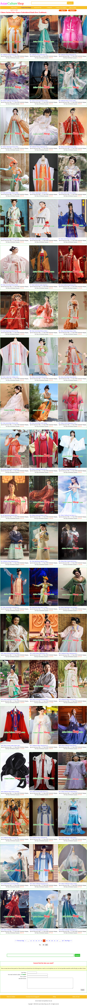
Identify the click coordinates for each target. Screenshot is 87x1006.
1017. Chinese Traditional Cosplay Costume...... (68, 883)
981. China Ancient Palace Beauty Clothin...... (68, 331)
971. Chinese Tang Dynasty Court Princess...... (39, 192)
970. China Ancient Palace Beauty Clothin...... (10, 192)
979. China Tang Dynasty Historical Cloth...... (10, 331)
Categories (49, 7)
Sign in (63, 10)
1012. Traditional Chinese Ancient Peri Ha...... (10, 837)
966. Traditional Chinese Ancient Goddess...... (68, 100)
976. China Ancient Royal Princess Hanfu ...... (10, 285)
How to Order (73, 7)
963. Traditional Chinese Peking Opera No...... (68, 54)
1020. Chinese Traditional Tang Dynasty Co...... (68, 929)
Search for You (37, 7)
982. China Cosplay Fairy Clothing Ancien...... (10, 377)
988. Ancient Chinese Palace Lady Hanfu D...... (10, 469)
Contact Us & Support (61, 7)
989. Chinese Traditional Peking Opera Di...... (39, 469)
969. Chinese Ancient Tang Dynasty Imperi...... (68, 146)
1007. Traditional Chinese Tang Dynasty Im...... (39, 745)
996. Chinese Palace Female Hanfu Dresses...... (68, 561)
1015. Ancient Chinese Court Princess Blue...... (10, 883)
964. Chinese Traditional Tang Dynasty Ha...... (10, 100)
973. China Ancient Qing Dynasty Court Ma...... (10, 238)
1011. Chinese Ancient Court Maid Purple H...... (68, 791)
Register (72, 10)
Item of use (76, 998)
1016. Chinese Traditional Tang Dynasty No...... (39, 883)
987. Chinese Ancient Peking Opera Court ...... (68, 423)
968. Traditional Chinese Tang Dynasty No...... (39, 146)
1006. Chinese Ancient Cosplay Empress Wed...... (11, 745)
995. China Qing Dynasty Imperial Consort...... (39, 561)
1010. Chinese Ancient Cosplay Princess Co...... (39, 791)
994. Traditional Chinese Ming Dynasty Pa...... (10, 561)
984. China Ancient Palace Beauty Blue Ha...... (68, 377)
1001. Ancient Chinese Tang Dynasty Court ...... (39, 653)
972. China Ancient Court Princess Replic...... (68, 192)
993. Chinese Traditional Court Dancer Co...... (68, 515)
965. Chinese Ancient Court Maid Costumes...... (39, 100)
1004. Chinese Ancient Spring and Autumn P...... (39, 699)
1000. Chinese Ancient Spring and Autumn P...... (11, 653)
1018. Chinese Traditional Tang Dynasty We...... (10, 929)
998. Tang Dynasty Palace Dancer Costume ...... (39, 607)
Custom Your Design (26, 7)
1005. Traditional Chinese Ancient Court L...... (68, 699)
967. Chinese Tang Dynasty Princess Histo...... (10, 146)
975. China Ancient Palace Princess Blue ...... (68, 238)
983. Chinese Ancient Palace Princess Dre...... (39, 377)
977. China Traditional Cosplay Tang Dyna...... (39, 285)
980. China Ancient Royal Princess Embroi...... (39, 331)
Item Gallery (14, 7)
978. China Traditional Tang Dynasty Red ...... (68, 285)
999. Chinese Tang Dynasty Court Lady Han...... (68, 607)
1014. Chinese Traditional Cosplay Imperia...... (68, 837)
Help (54, 998)
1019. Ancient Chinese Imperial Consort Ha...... (39, 929)
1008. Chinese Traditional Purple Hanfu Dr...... (68, 745)
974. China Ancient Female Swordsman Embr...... (40, 238)
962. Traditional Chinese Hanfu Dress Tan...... (39, 54)
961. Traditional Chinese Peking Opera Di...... (10, 54)
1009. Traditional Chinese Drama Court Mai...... (10, 791)
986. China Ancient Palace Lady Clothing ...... (39, 423)
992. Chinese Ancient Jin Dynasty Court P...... (39, 515)
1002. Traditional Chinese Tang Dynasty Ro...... (68, 653)
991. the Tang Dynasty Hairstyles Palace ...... (10, 515)
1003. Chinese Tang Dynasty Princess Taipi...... (10, 699)
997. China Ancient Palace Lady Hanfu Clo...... (10, 607)
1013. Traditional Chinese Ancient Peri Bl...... (39, 837)
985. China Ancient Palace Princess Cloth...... (10, 423)
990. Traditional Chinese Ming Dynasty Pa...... (68, 469)
